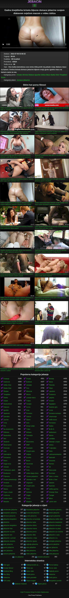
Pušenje (6, 379)
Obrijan (6, 391)
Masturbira (7, 435)
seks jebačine (31, 547)
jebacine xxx (53, 538)
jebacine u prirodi (9, 538)
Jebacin (34, 1)
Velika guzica (53, 489)
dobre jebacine (54, 513)
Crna (5, 423)
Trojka (28, 401)
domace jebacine (23, 80)
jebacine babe (31, 522)
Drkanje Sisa (53, 492)
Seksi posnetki (31, 577)
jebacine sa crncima (56, 532)
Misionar (29, 391)
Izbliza (43, 75)
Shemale (6, 448)
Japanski (6, 413)
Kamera (29, 492)
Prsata (28, 379)
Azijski (5, 401)
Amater (19, 75)
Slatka (53, 75)
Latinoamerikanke (55, 454)
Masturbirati (7, 404)
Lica (4, 451)
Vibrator (6, 467)
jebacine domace (55, 525)
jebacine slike (31, 535)
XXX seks (6, 581)
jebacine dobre (31, 525)
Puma (28, 498)
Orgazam (29, 483)
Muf (4, 439)
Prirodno (29, 413)
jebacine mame (31, 528)
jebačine (6, 522)
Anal (27, 410)
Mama (28, 394)
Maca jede (52, 470)
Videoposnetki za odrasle (33, 565)
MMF (28, 445)
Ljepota (51, 398)
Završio (6, 420)
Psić (27, 388)
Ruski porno (30, 574)
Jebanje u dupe (54, 442)
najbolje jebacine (32, 544)
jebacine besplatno (10, 525)
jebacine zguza (31, 541)
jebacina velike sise (56, 519)
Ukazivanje (53, 416)
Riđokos (6, 432)
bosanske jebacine (32, 513)
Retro (5, 461)
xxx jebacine (19, 557)
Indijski (28, 454)
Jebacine (52, 574)
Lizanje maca (31, 398)
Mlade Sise (7, 388)
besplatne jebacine (32, 510)
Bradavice (6, 473)
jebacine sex (7, 535)
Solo (57, 75)
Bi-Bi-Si (51, 429)
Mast (28, 489)
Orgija (28, 495)
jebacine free (8, 528)
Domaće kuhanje (55, 413)
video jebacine (31, 554)
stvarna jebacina (9, 554)
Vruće (3, 77)
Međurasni (52, 432)
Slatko (51, 426)
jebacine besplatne (55, 522)
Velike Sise (7, 385)
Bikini (51, 498)
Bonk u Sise (53, 479)
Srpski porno (42, 584)
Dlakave (31, 75)
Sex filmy (6, 574)
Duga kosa (7, 464)
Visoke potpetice (32, 476)
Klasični (29, 502)
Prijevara (6, 476)
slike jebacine (53, 551)
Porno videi (53, 568)
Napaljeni (52, 404)
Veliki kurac (53, 420)
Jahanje (29, 385)
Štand (28, 420)
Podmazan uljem (9, 470)
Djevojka (6, 416)
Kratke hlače (7, 498)
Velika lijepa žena (32, 473)
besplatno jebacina (10, 513)
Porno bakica (53, 565)
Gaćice (28, 416)
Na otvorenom (8, 429)
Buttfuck (29, 382)
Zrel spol (6, 565)
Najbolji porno (54, 571)
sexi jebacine (8, 551)
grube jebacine (31, 516)
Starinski (52, 457)
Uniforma (6, 495)
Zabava (51, 483)
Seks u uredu (53, 476)
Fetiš (28, 470)
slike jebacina (31, 551)
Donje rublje (30, 426)
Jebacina (6, 577)
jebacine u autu (54, 535)
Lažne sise (52, 502)
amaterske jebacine (10, 510)
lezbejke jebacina (55, 541)
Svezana (52, 461)
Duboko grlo (53, 407)
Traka (28, 429)
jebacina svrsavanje (33, 519)
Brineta (25, 75)
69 (50, 467)
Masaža (6, 502)
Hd (27, 439)
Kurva (28, 407)
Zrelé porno (53, 577)
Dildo (50, 451)
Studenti (6, 442)
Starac (5, 489)
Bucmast (52, 473)
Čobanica (52, 394)
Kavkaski (29, 448)
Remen (51, 464)
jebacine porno (31, 532)
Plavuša (52, 385)
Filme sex (29, 568)
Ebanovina (30, 442)
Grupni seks (30, 451)
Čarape (28, 404)
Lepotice (52, 391)
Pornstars (52, 423)
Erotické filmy (8, 571)
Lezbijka (52, 439)
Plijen (51, 388)
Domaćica (6, 457)
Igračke (38, 75)
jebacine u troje (31, 538)
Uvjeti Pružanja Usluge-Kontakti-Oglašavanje (34, 592)
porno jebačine (54, 544)
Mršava (28, 432)
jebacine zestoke (9, 541)
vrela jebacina (54, 554)
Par (4, 426)
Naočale (52, 486)
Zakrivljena (7, 454)
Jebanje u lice (31, 479)
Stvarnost (29, 464)
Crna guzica (7, 486)
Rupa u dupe (8, 492)
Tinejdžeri (63, 75)
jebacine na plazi (55, 528)
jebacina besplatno (10, 519)
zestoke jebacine (43, 557)
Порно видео (31, 581)
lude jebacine (8, 544)
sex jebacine (53, 547)
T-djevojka (52, 448)
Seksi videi (30, 571)
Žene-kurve (7, 445)
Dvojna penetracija (10, 479)
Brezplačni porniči (55, 581)
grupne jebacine (54, 516)
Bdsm (28, 461)
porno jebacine (8, 547)
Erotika (28, 457)
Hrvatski (6, 483)
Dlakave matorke (21, 584)
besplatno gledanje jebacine (56, 510)
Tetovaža (29, 435)
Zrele (28, 467)
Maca (48, 75)
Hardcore (6, 382)
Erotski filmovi (8, 568)
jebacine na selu (9, 532)
